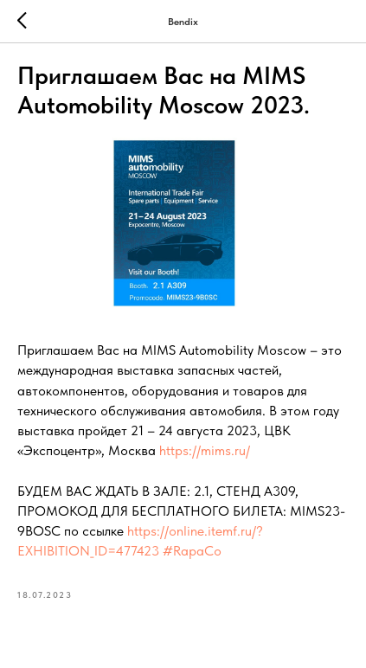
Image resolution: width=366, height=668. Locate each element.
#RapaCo (192, 551)
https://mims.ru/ (204, 450)
